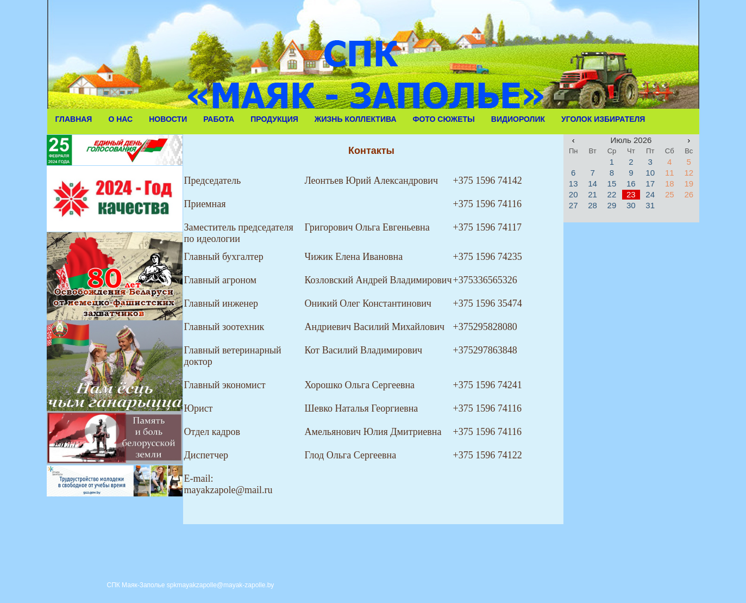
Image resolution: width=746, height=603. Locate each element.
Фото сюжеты (444, 119)
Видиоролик (518, 119)
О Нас (120, 119)
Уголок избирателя (603, 119)
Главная (73, 119)
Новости (168, 119)
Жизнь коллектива (356, 119)
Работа (218, 119)
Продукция (274, 119)
